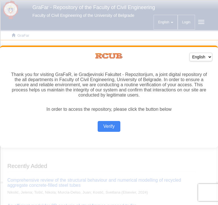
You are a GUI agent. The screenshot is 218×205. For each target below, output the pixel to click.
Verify (109, 126)
